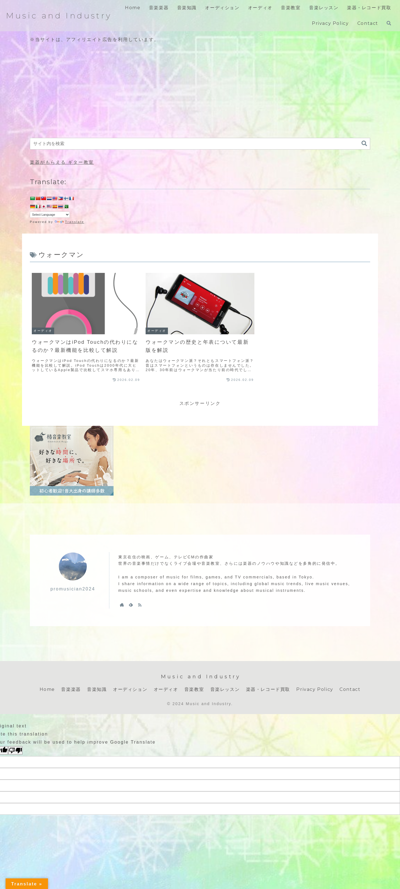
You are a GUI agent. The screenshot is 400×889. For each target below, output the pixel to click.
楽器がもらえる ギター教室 (62, 162)
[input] (200, 144)
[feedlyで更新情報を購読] (130, 604)
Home (47, 689)
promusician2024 (72, 589)
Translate (69, 222)
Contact (349, 689)
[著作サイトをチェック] (122, 604)
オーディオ (166, 689)
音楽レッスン (225, 689)
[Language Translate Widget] (50, 215)
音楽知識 (97, 689)
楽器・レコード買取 (268, 689)
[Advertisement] (200, 91)
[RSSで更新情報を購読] (139, 604)
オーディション (130, 689)
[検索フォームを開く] (389, 23)
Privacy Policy (314, 689)
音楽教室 (194, 689)
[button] (364, 143)
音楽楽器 (71, 689)
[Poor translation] (15, 750)
